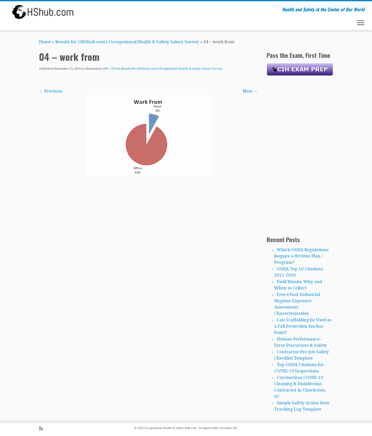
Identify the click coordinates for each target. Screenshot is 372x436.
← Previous (50, 91)
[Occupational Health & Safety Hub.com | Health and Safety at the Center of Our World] (43, 12)
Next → (250, 91)
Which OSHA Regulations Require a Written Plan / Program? (301, 256)
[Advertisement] (300, 154)
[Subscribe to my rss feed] (42, 428)
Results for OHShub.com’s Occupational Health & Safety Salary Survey (127, 41)
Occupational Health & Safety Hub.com (170, 428)
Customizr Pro (228, 428)
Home (45, 41)
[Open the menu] (360, 23)
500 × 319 (109, 68)
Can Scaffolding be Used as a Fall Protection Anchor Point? (303, 326)
